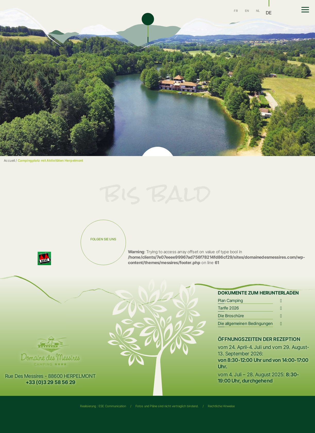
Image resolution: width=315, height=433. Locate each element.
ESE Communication (112, 406)
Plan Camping (230, 300)
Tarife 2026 (228, 308)
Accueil (9, 160)
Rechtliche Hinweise (221, 406)
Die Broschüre (231, 315)
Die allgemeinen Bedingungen (245, 323)
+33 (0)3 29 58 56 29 (50, 382)
